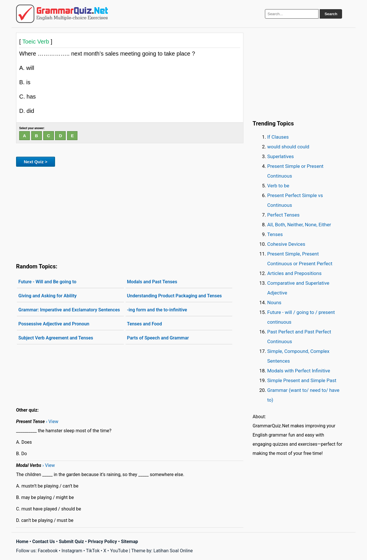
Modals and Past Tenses (152, 281)
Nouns (274, 302)
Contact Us (43, 541)
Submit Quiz (71, 541)
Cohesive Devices (286, 244)
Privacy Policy (102, 541)
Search (331, 14)
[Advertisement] (129, 214)
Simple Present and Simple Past (301, 380)
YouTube (119, 550)
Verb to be (278, 185)
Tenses (275, 234)
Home (22, 541)
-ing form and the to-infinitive (157, 310)
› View (52, 421)
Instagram (71, 550)
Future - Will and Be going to (47, 281)
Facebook (48, 550)
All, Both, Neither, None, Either (299, 224)
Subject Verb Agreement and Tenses (55, 338)
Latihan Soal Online (173, 550)
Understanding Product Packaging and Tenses (174, 295)
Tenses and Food (144, 324)
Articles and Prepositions (294, 273)
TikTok (93, 550)
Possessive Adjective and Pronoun (53, 324)
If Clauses (278, 137)
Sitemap (129, 541)
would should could (288, 147)
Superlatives (280, 156)
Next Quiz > (35, 161)
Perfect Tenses (283, 215)
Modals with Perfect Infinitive (298, 371)
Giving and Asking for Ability (47, 295)
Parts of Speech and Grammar (158, 338)
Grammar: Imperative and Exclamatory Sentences (69, 310)
